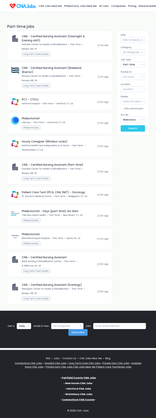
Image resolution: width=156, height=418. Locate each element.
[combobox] (133, 52)
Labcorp (26, 122)
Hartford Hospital (31, 103)
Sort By (124, 114)
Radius (124, 96)
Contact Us (69, 358)
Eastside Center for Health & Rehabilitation (44, 44)
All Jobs (104, 6)
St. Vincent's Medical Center (37, 197)
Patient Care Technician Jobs (113, 367)
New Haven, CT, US (73, 216)
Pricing (132, 6)
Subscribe (78, 334)
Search (132, 128)
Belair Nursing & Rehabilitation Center (41, 262)
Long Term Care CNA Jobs (85, 363)
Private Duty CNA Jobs (115, 363)
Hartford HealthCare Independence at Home (45, 146)
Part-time (75, 44)
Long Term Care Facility (36, 54)
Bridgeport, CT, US (78, 197)
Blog (107, 358)
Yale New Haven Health (34, 216)
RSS (48, 358)
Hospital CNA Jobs (55, 363)
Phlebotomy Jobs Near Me (80, 6)
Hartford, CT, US (65, 103)
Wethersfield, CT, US (32, 150)
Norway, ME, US (29, 80)
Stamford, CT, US (56, 122)
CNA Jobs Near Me (50, 6)
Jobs (56, 358)
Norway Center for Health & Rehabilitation (44, 76)
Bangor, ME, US (29, 48)
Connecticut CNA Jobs (28, 363)
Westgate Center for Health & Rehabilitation (45, 290)
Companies (118, 6)
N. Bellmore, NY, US (31, 267)
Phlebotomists (31, 128)
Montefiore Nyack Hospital (36, 239)
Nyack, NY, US (73, 239)
